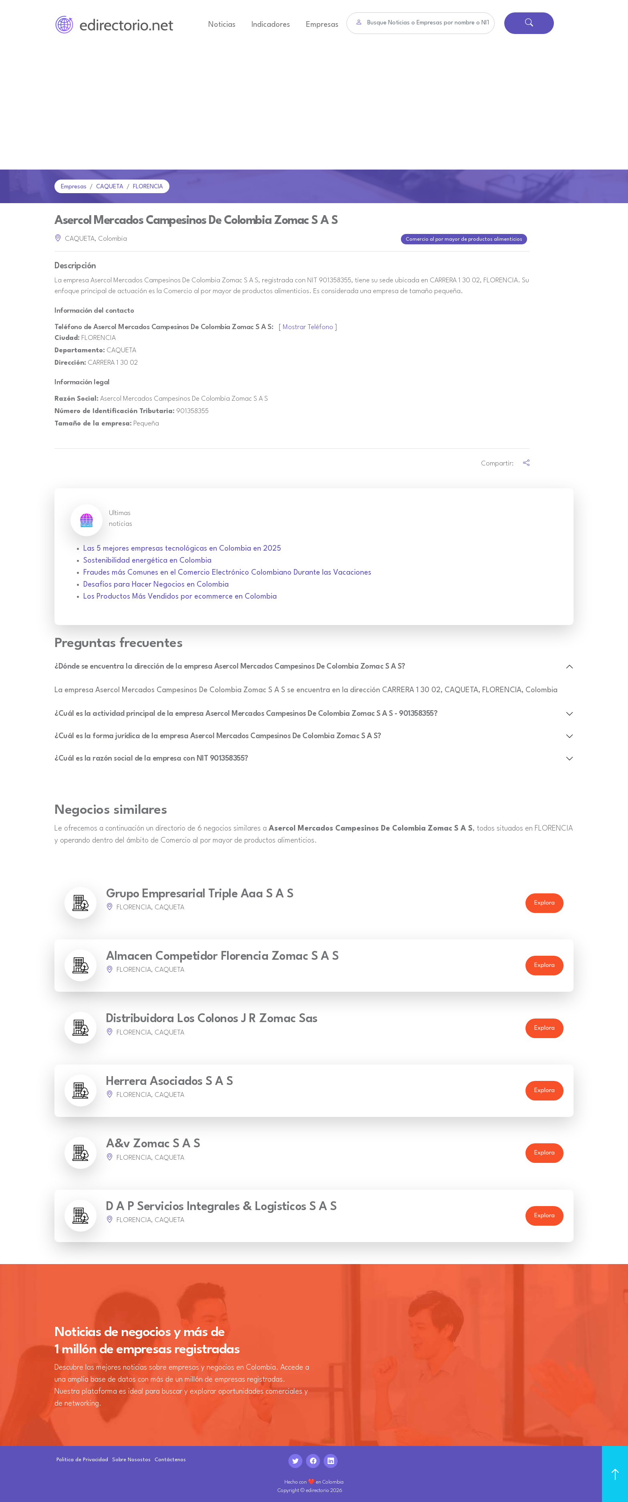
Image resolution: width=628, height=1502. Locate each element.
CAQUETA (109, 187)
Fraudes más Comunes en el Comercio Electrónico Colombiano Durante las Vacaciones (227, 571)
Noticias (221, 24)
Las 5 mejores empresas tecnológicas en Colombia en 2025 (182, 547)
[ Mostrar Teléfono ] (308, 326)
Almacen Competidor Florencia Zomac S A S (222, 956)
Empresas (322, 24)
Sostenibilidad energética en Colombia (147, 559)
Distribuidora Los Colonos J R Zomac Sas (212, 1018)
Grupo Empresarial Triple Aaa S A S (199, 893)
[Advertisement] (314, 110)
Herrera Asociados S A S (169, 1081)
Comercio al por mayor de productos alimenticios (464, 239)
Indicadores (271, 24)
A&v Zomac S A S (153, 1143)
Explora (544, 902)
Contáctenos (170, 1459)
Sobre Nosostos (131, 1459)
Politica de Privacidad (82, 1459)
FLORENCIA (148, 187)
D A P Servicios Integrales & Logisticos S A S (221, 1206)
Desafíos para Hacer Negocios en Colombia (156, 583)
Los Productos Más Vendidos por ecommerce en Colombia (180, 595)
